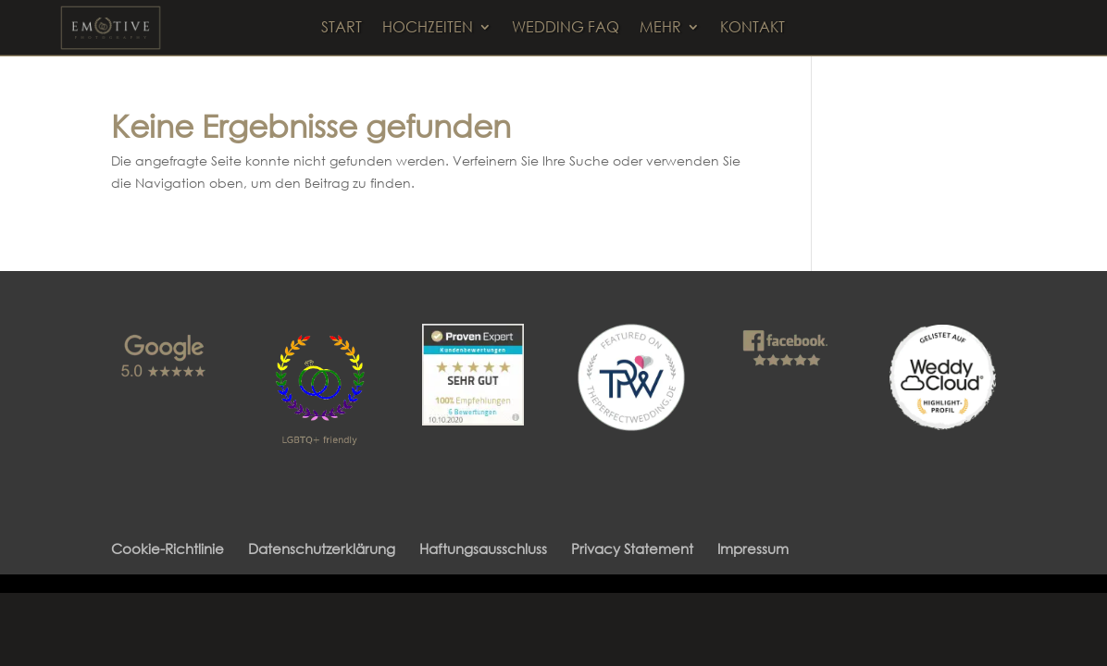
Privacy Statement (632, 548)
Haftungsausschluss (483, 548)
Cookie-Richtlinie (167, 548)
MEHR (660, 28)
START (341, 28)
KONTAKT (752, 28)
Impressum (753, 548)
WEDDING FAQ (565, 28)
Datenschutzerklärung (321, 548)
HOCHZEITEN (427, 28)
